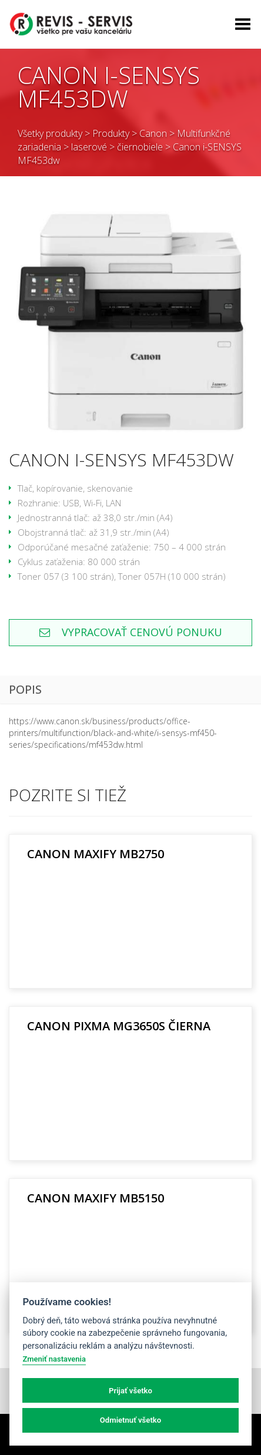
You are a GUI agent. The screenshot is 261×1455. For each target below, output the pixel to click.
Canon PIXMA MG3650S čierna (118, 1026)
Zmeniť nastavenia (53, 1359)
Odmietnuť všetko (130, 1420)
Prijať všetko (130, 1390)
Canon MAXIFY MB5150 (95, 1198)
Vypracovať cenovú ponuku (130, 632)
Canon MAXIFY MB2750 (95, 854)
